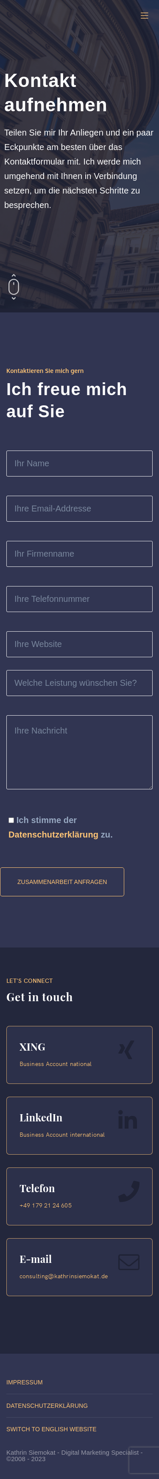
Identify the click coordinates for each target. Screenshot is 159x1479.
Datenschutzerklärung (53, 834)
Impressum (24, 1382)
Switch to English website (51, 1429)
